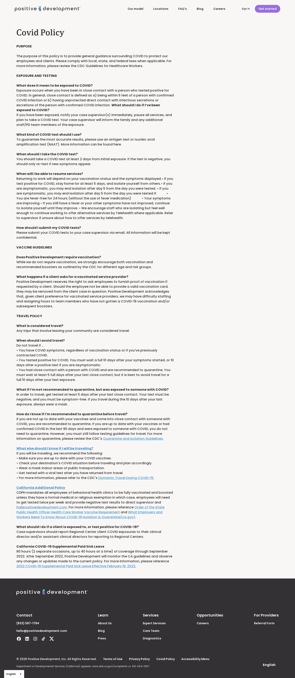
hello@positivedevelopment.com (41, 631)
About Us (105, 623)
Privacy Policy (139, 659)
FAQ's (182, 9)
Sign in (246, 8)
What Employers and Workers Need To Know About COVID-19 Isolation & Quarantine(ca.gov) (89, 514)
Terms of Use (113, 659)
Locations (160, 9)
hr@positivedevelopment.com (41, 507)
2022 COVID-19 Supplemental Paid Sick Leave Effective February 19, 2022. (76, 566)
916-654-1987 (140, 666)
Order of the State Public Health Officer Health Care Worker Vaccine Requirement (90, 510)
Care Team (151, 631)
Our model (135, 9)
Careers (219, 9)
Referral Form (264, 623)
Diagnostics (152, 638)
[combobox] (14, 674)
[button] (269, 665)
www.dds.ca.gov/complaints (109, 666)
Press (102, 638)
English (11, 674)
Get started (268, 9)
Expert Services (154, 623)
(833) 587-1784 (27, 623)
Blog (200, 9)
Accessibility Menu (195, 659)
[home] (47, 9)
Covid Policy (165, 659)
